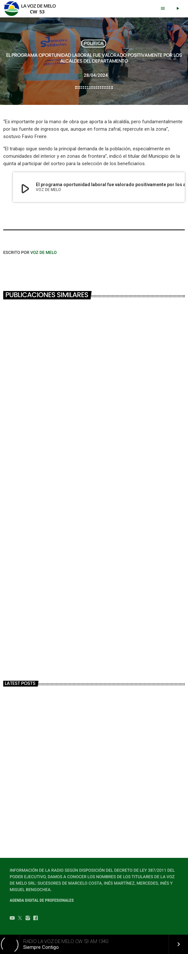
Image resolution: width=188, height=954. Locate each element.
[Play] (178, 9)
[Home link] (31, 8)
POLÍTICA (94, 43)
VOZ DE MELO (43, 252)
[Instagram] (27, 919)
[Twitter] (20, 919)
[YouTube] (12, 919)
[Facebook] (35, 919)
